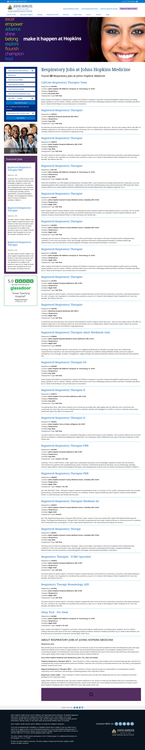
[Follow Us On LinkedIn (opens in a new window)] (128, 724)
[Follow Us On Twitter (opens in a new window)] (120, 724)
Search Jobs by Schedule (16, 89)
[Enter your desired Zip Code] (11, 98)
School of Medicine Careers (71, 8)
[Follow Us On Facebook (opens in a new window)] (116, 724)
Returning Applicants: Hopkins (109, 8)
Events (88, 15)
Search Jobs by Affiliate (15, 80)
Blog (107, 15)
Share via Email (82, 708)
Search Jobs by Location (16, 84)
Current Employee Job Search (90, 8)
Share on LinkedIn (80, 708)
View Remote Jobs (21, 103)
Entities (100, 15)
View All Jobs (21, 118)
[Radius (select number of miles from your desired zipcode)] (23, 98)
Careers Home (11, 15)
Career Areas (77, 15)
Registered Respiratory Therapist (19, 209)
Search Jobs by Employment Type (19, 94)
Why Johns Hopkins (26, 15)
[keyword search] (20, 70)
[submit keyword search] (32, 70)
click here (23, 738)
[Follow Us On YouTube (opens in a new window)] (124, 724)
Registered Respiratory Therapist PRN (19, 168)
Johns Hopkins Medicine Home (18, 1)
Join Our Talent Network (129, 1)
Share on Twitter (77, 708)
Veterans (66, 15)
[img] (19, 8)
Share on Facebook (74, 708)
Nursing (40, 15)
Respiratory (12, 75)
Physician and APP (54, 15)
